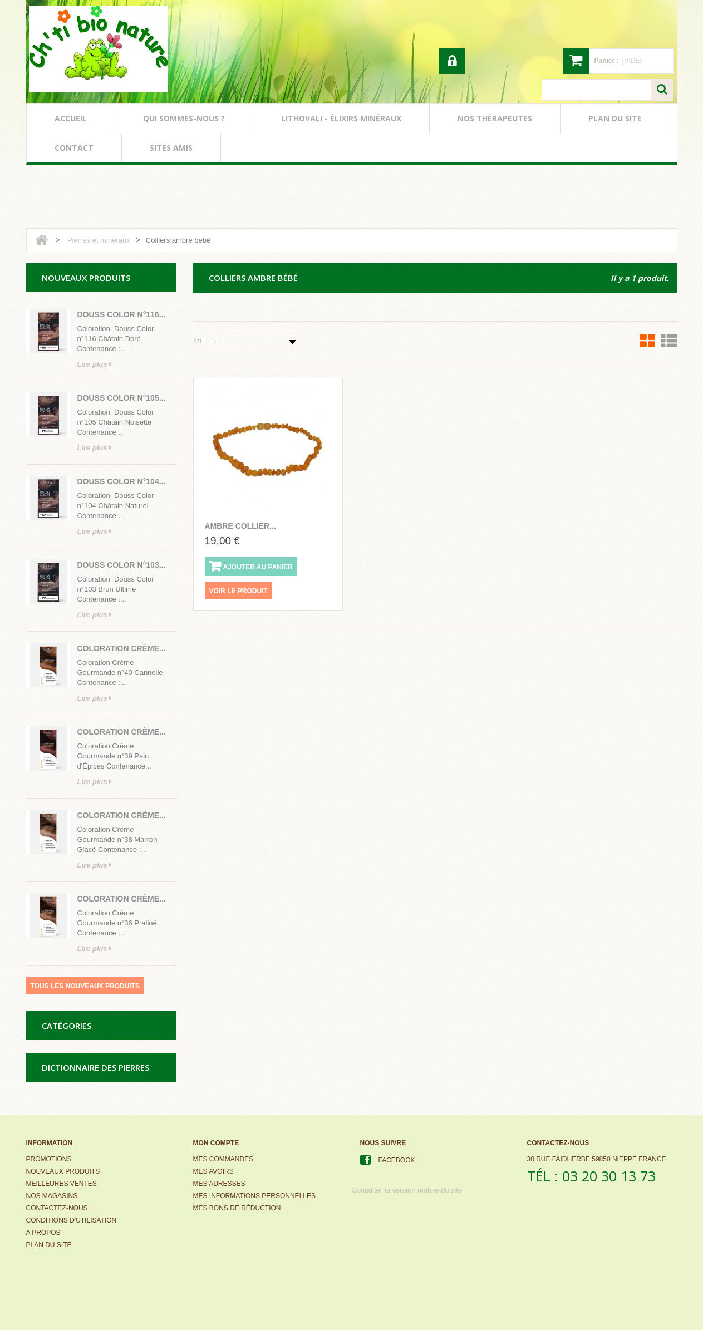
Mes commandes (223, 1159)
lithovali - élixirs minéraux (341, 118)
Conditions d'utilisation (71, 1220)
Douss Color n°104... (121, 481)
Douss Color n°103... (121, 564)
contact (74, 147)
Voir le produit (238, 591)
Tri (197, 340)
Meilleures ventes (61, 1184)
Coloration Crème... (121, 648)
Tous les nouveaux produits (85, 986)
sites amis (171, 147)
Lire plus (94, 364)
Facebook (396, 1160)
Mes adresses (219, 1184)
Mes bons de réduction (237, 1208)
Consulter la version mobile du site (407, 1190)
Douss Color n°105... (121, 397)
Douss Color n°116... (121, 314)
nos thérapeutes (495, 118)
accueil (71, 118)
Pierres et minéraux (98, 240)
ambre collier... (240, 525)
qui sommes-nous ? (184, 118)
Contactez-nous (57, 1208)
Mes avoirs (213, 1171)
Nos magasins (52, 1196)
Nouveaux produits (63, 1171)
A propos (43, 1233)
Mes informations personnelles (254, 1196)
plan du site (615, 118)
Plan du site (49, 1245)
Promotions (49, 1159)
